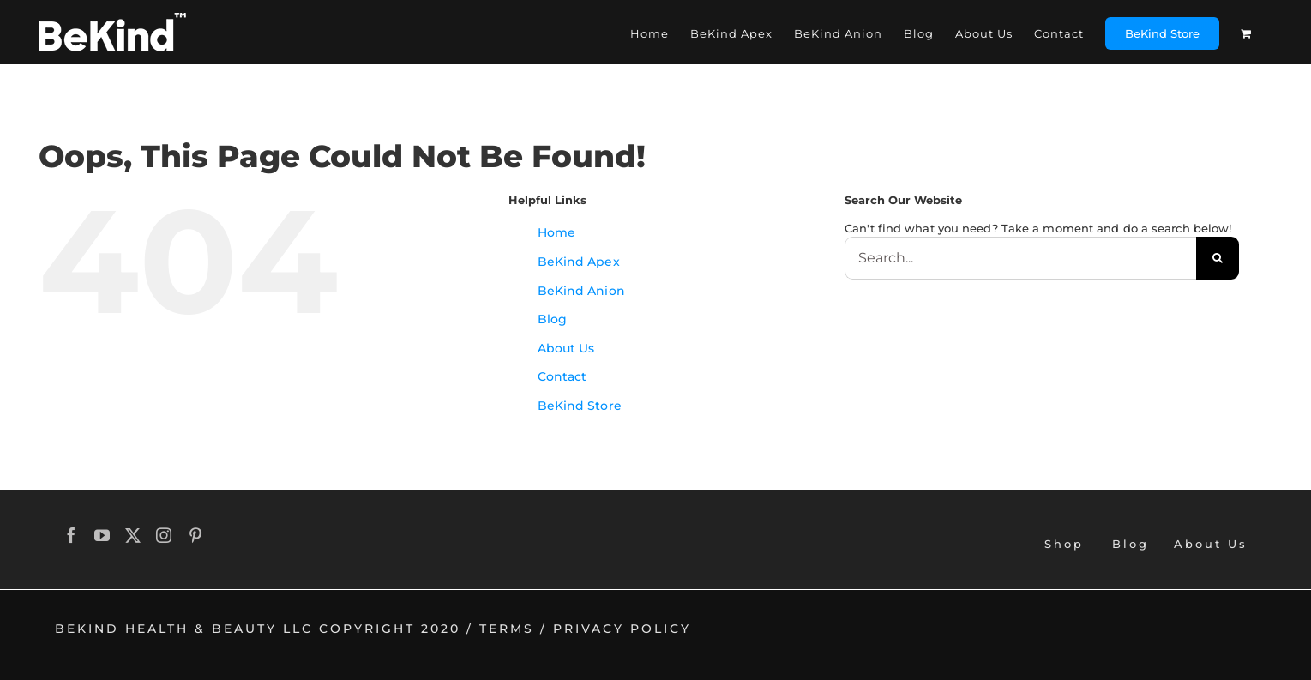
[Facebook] (72, 535)
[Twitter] (134, 535)
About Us (566, 348)
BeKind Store (580, 405)
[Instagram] (165, 535)
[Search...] (1020, 258)
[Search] (1217, 258)
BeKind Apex (579, 261)
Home (556, 232)
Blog (552, 319)
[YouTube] (103, 535)
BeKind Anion (581, 290)
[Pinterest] (197, 535)
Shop (1064, 544)
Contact (562, 376)
